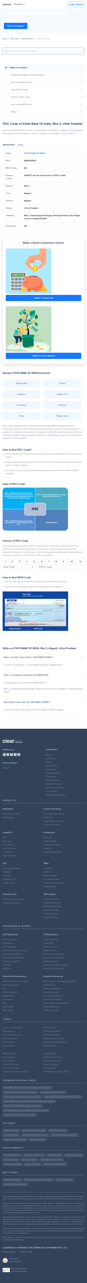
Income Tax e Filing (11, 814)
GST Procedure (9, 947)
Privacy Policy (9, 1252)
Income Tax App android (54, 814)
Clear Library (51, 777)
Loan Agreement (51, 992)
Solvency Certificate (52, 999)
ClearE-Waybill (50, 841)
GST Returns (8, 943)
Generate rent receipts (54, 1038)
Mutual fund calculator (12, 1035)
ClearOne (48, 872)
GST (4, 837)
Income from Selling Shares (55, 965)
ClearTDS (48, 848)
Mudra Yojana (49, 985)
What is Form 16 (50, 947)
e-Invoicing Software (53, 845)
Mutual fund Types (10, 985)
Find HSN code (50, 1053)
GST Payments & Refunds (14, 958)
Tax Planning (8, 817)
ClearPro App (8, 883)
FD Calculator (8, 1061)
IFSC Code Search (52, 1035)
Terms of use (25, 1252)
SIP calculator (9, 1042)
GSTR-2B (7, 965)
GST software (8, 845)
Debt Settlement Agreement (56, 1003)
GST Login (7, 841)
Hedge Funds (8, 996)
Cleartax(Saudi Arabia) (55, 795)
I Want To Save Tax (43, 298)
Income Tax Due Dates (53, 969)
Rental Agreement (52, 1007)
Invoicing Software (52, 879)
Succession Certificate (53, 996)
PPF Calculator (50, 1028)
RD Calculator (9, 1057)
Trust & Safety (52, 791)
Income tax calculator (12, 1028)
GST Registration (10, 939)
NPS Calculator (50, 1046)
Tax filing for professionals (14, 899)
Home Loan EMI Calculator (55, 1042)
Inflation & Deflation (52, 988)
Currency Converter (11, 1068)
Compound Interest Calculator (16, 1072)
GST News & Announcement (15, 950)
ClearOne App (50, 886)
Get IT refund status (52, 1061)
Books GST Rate (51, 917)
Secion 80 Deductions (53, 821)
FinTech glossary (53, 780)
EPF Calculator (50, 1068)
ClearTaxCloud (9, 879)
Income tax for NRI (51, 825)
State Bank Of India (28, 39)
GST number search (52, 1031)
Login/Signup (76, 4)
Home (5, 39)
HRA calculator (9, 1053)
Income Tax (48, 817)
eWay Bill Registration (53, 852)
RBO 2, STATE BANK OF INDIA (48, 39)
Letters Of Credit (51, 1010)
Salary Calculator (51, 1064)
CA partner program (11, 868)
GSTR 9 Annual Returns (12, 954)
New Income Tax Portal (53, 958)
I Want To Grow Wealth (43, 356)
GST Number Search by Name (57, 1072)
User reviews (51, 769)
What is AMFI (8, 1007)
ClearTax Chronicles (54, 784)
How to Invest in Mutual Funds (16, 981)
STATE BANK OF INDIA (34, 153)
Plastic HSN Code (51, 910)
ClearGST (48, 837)
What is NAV (8, 1010)
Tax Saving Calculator (53, 1057)
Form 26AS (48, 943)
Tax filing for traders (11, 903)
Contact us (51, 758)
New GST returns (10, 848)
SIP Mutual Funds (10, 992)
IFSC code (14, 39)
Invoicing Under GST (11, 961)
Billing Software (50, 876)
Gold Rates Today (10, 1064)
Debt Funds (8, 999)
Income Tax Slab (51, 939)
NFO (4, 1003)
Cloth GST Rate (50, 914)
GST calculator (9, 1046)
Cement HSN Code (52, 903)
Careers (49, 762)
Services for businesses (54, 883)
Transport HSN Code (52, 906)
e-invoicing (7, 852)
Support (6, 768)
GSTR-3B (7, 969)
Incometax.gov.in (51, 961)
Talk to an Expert (15, 26)
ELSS (5, 988)
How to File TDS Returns (54, 954)
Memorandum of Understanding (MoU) (60, 981)
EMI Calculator (9, 1031)
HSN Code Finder (51, 899)
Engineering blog (53, 773)
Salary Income (50, 950)
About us (49, 755)
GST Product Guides (55, 787)
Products (20, 4)
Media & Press (52, 766)
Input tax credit (9, 856)
